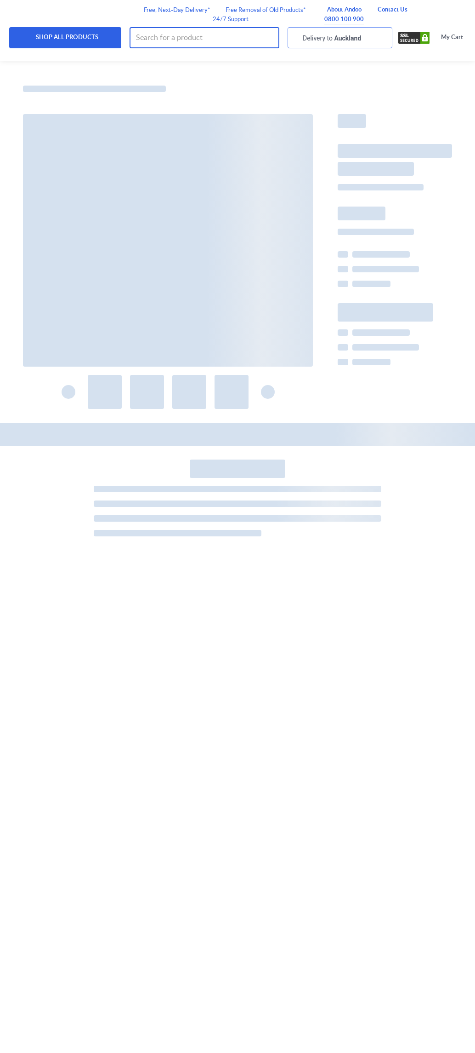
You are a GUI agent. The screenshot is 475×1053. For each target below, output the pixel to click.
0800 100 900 (344, 20)
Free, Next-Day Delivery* (177, 10)
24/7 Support (231, 20)
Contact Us (392, 10)
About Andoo (344, 10)
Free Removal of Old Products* (266, 10)
